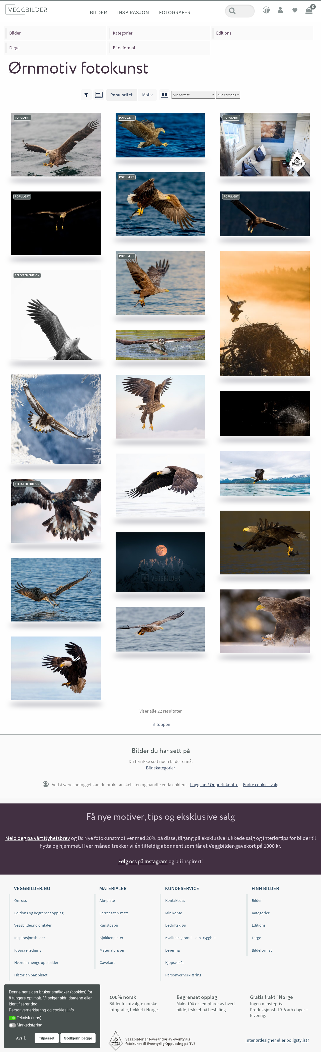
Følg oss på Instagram (143, 861)
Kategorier (122, 33)
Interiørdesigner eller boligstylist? (277, 1040)
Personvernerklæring (183, 974)
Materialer (113, 888)
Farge (14, 48)
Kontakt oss (175, 900)
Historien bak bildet (30, 974)
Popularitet (121, 95)
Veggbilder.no (32, 888)
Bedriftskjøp (175, 925)
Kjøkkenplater (111, 937)
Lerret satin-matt (114, 912)
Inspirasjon (133, 12)
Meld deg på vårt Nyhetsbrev (37, 837)
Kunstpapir (109, 925)
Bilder (98, 12)
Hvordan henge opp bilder (36, 962)
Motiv (147, 95)
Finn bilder (265, 888)
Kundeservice (182, 888)
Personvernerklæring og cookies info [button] (41, 1010)
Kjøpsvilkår (174, 962)
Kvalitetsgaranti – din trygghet (190, 937)
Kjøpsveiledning (27, 950)
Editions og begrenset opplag (38, 912)
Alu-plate (107, 900)
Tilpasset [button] (46, 1038)
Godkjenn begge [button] (78, 1038)
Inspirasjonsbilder (29, 937)
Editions (223, 33)
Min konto (173, 912)
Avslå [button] (21, 1038)
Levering (172, 950)
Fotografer (175, 12)
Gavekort (107, 962)
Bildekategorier (160, 768)
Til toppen (160, 724)
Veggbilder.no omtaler (33, 925)
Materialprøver (112, 950)
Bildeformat (124, 48)
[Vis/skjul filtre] (86, 94)
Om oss (20, 900)
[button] (12, 1018)
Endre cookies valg (260, 784)
